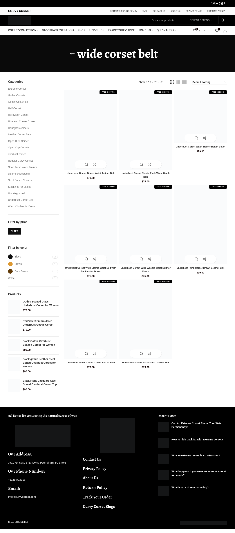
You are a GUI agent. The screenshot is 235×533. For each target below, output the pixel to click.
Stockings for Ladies (19, 190)
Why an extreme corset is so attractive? (195, 459)
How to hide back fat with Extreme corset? (197, 443)
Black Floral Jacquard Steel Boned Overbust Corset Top (40, 386)
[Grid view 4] (178, 86)
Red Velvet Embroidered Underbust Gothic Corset (38, 326)
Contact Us (92, 463)
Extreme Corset (17, 92)
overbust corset (17, 157)
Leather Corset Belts (20, 138)
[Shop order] (209, 86)
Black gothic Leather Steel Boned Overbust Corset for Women (39, 366)
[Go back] (72, 57)
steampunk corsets (19, 177)
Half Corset (14, 112)
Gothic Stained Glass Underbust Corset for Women (41, 307)
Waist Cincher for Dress (21, 210)
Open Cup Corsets (18, 151)
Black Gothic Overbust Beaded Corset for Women (39, 346)
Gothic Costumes (18, 105)
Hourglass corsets (18, 131)
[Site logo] (24, 21)
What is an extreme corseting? (190, 491)
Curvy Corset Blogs (99, 510)
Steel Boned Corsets (20, 183)
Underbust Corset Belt (20, 203)
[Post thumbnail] (163, 430)
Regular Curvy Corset (20, 164)
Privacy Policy (94, 472)
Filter (14, 234)
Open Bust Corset (18, 144)
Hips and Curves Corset (21, 125)
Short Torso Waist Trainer (22, 170)
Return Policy (95, 491)
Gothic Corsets (16, 99)
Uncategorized (16, 196)
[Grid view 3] (172, 86)
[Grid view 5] (184, 86)
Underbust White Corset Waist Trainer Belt (145, 364)
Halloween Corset (18, 118)
